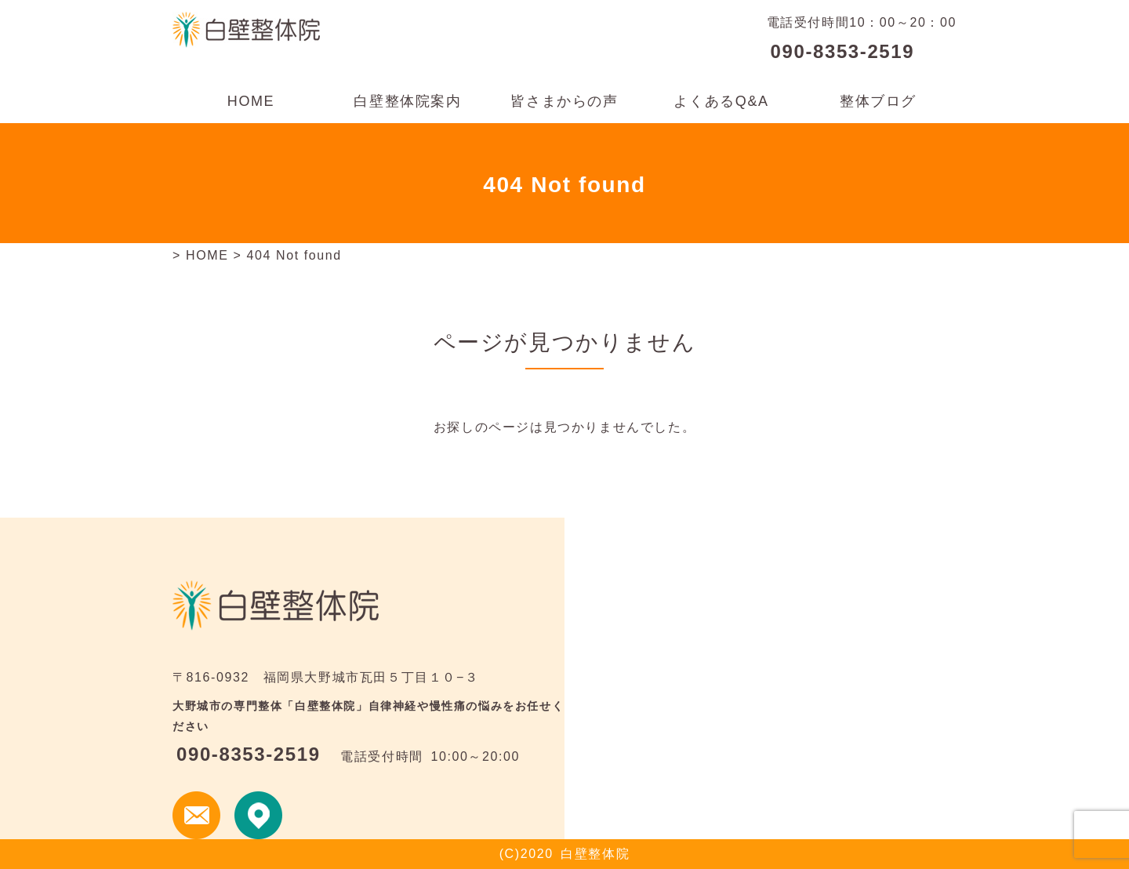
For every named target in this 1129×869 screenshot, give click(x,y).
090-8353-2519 (843, 51)
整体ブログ (878, 101)
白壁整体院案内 (407, 101)
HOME (250, 101)
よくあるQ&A (720, 101)
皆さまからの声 (564, 101)
